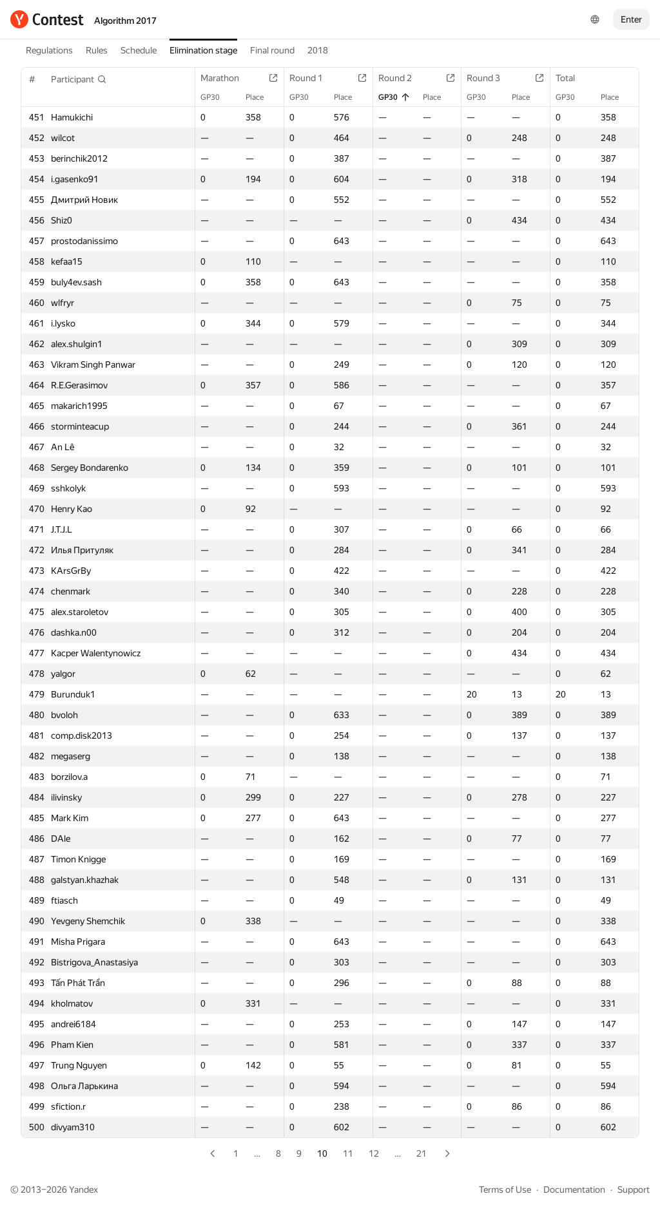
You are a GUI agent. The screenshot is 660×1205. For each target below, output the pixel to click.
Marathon (226, 77)
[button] (79, 79)
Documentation (574, 1189)
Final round (272, 50)
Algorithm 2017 (125, 20)
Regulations (49, 50)
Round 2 (401, 77)
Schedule (139, 50)
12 (374, 1153)
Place (261, 97)
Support (633, 1189)
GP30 (216, 97)
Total (572, 77)
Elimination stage (203, 50)
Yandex (83, 1189)
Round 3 (490, 77)
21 (421, 1153)
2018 (317, 50)
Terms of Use (505, 1189)
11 (348, 1153)
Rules (97, 50)
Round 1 (312, 77)
